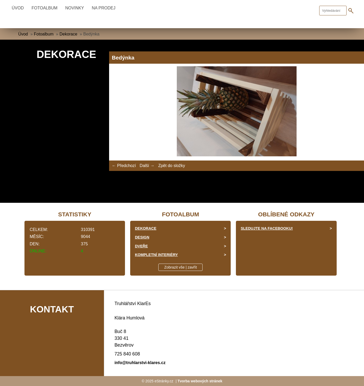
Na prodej (104, 8)
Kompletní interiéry (156, 255)
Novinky (74, 8)
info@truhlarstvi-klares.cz (140, 362)
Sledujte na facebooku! (267, 228)
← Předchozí (124, 165)
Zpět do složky (171, 165)
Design (142, 237)
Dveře (141, 246)
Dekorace (68, 34)
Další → (147, 165)
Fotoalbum (44, 8)
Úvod (18, 8)
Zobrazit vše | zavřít (180, 267)
